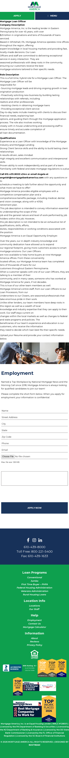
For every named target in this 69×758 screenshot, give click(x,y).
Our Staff (34, 609)
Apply (17, 15)
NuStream (34, 745)
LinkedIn (40, 540)
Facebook (28, 540)
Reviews (34, 641)
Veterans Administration (34, 591)
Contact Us (34, 623)
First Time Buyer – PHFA (34, 584)
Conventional (34, 577)
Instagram (34, 540)
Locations (34, 605)
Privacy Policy (34, 645)
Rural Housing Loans (34, 594)
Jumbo (34, 581)
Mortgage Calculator (34, 627)
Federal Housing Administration (34, 587)
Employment (34, 620)
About (34, 638)
